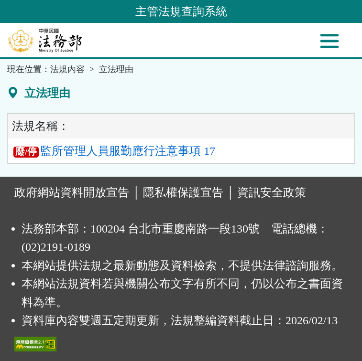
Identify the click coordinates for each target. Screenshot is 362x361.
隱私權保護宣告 (183, 192)
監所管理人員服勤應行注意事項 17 (114, 151)
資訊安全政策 (271, 192)
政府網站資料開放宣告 (71, 192)
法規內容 (67, 69)
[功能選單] (329, 41)
